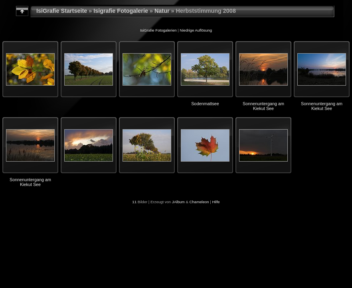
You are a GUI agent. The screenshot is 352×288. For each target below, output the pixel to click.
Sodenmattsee (205, 103)
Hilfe (216, 202)
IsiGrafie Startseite (61, 11)
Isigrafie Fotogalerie (120, 11)
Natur (162, 11)
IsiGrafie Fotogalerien (158, 30)
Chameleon (199, 202)
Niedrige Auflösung (196, 30)
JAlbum (178, 202)
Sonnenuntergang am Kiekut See (263, 106)
